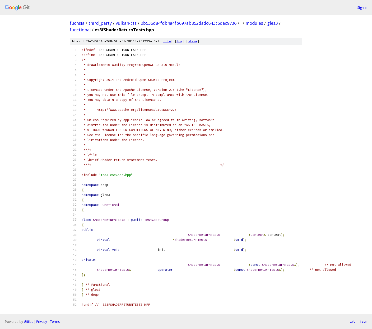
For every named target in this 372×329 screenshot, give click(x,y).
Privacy (41, 321)
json (363, 321)
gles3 (272, 23)
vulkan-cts (126, 23)
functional (80, 30)
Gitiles (28, 321)
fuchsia (77, 23)
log (179, 41)
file (167, 41)
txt (352, 321)
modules (254, 23)
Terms (55, 321)
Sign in (362, 7)
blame (192, 41)
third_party (100, 23)
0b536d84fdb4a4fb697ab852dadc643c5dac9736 (189, 23)
